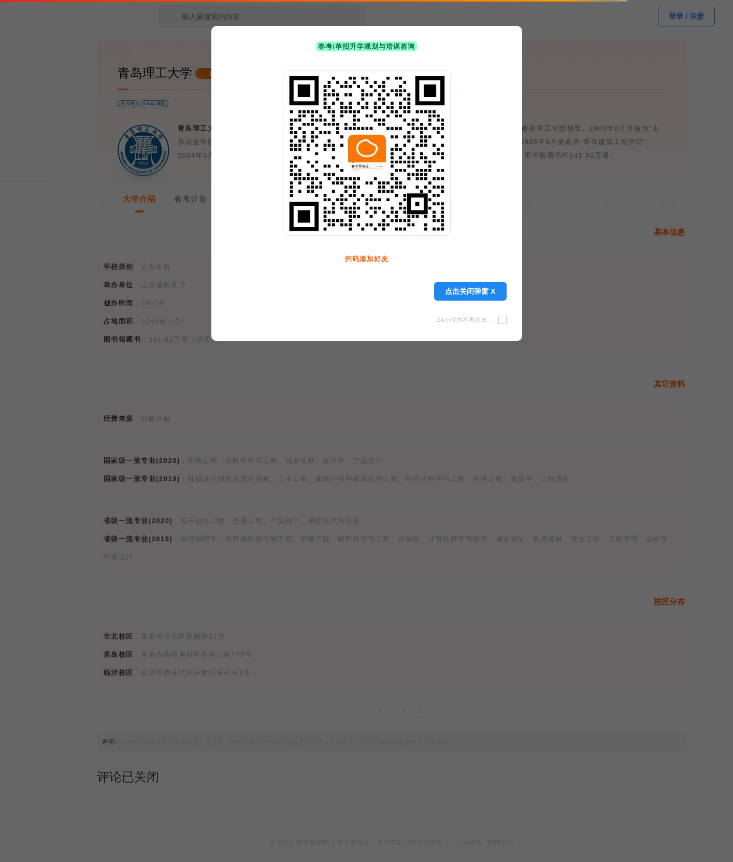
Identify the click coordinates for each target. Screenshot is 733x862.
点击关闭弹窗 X (470, 291)
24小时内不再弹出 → (471, 320)
